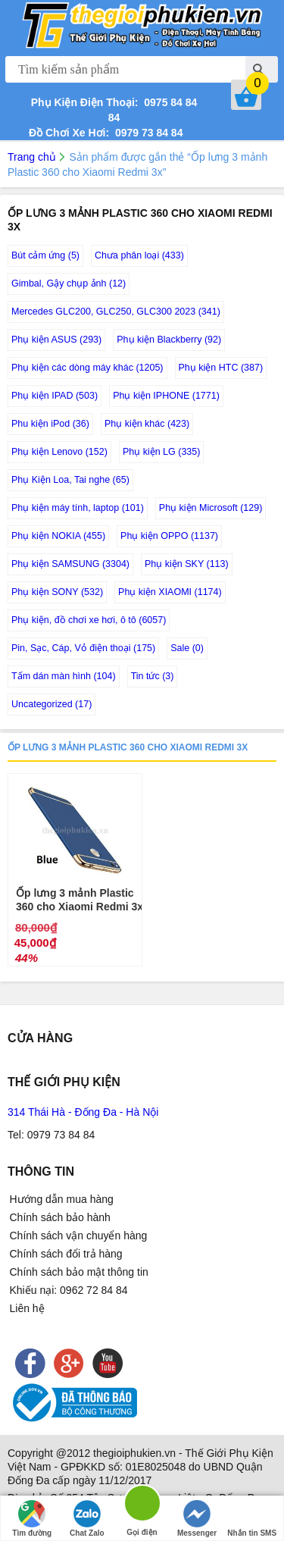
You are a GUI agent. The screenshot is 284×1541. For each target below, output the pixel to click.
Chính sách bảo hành (60, 1217)
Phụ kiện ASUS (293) (56, 339)
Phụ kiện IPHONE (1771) (166, 395)
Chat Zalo (87, 1518)
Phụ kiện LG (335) (162, 451)
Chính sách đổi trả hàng (66, 1254)
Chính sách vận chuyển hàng (79, 1235)
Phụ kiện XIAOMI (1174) (170, 592)
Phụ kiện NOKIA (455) (58, 536)
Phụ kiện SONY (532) (57, 592)
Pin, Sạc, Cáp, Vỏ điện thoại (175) (83, 648)
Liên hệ (27, 1308)
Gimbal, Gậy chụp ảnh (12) (68, 283)
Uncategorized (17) (51, 704)
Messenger (197, 1518)
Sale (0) (187, 648)
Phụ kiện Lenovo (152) (59, 451)
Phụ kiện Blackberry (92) (169, 339)
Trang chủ (32, 157)
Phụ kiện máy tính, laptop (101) (77, 508)
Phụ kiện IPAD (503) (54, 395)
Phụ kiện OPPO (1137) (169, 536)
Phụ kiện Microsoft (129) (211, 508)
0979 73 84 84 (146, 133)
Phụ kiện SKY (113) (187, 564)
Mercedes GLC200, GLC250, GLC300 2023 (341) (115, 311)
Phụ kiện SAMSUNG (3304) (70, 564)
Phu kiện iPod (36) (50, 423)
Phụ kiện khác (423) (147, 423)
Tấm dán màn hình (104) (63, 676)
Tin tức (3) (152, 676)
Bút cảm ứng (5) (45, 255)
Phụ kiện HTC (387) (221, 367)
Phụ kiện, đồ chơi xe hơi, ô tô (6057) (88, 620)
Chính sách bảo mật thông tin (79, 1272)
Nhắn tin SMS (251, 1518)
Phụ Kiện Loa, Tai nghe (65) (70, 480)
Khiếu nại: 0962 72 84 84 (69, 1290)
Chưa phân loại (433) (139, 255)
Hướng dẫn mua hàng (62, 1199)
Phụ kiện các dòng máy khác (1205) (87, 367)
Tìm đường (31, 1518)
